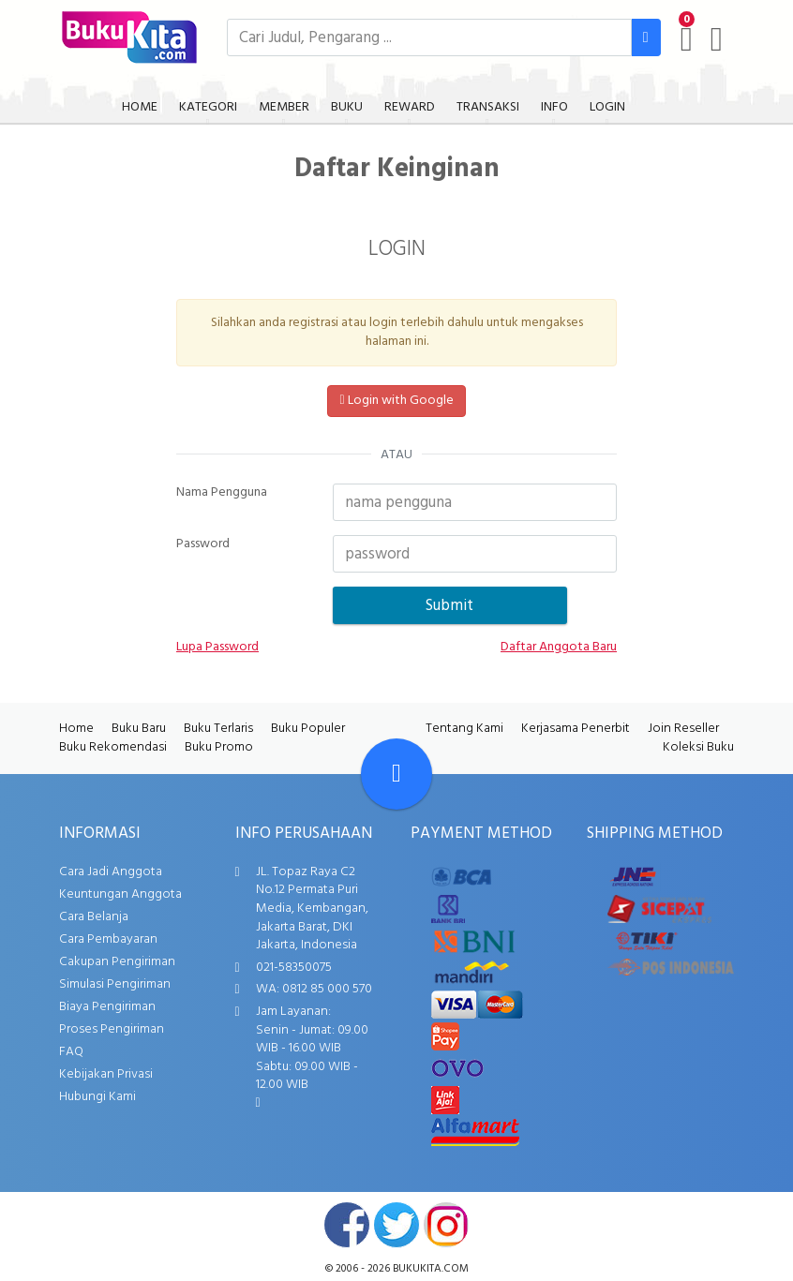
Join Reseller (683, 728)
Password (203, 544)
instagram (446, 1224)
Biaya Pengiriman (107, 1007)
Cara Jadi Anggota (110, 872)
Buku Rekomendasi (113, 747)
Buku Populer (308, 728)
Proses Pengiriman (111, 1029)
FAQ (71, 1052)
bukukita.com (431, 1268)
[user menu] (716, 39)
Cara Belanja (93, 917)
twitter (396, 1224)
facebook (346, 1224)
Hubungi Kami (97, 1097)
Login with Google (396, 400)
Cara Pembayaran (108, 939)
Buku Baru (139, 728)
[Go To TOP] (396, 774)
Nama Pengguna (221, 493)
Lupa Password (217, 647)
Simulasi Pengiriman (115, 984)
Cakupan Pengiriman (117, 962)
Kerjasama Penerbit (575, 728)
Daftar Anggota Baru (559, 647)
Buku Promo (219, 747)
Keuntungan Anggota (120, 894)
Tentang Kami (464, 728)
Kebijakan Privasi (106, 1074)
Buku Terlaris (218, 728)
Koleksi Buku (698, 747)
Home (76, 728)
